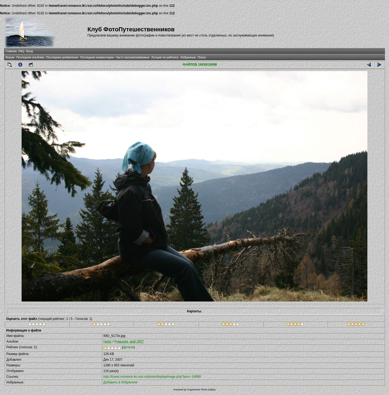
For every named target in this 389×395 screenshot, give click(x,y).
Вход (29, 51)
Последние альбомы (30, 57)
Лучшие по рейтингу (165, 57)
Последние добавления (62, 57)
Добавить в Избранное (120, 382)
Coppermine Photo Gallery (201, 389)
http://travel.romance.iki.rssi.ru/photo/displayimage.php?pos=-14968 (152, 377)
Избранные (188, 57)
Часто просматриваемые (133, 57)
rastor (107, 341)
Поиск (202, 57)
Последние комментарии (97, 57)
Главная (10, 51)
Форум (9, 57)
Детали (128, 347)
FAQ (22, 51)
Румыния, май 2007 (129, 341)
